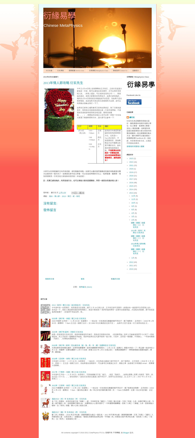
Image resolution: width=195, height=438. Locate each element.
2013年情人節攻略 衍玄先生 (138, 245)
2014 (131, 189)
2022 (131, 162)
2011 (131, 266)
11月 (133, 199)
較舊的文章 (115, 279)
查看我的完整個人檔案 (135, 146)
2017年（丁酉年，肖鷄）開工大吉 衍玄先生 (69, 372)
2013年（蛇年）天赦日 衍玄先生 (138, 232)
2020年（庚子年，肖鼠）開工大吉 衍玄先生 (69, 319)
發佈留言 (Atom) (85, 287)
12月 (133, 196)
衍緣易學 (59, 15)
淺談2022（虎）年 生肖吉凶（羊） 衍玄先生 (69, 399)
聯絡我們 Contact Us (120, 71)
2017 (131, 179)
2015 (131, 186)
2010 (131, 269)
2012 (131, 262)
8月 (133, 210)
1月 (133, 258)
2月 (133, 220)
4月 (133, 213)
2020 (131, 169)
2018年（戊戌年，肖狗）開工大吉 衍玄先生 (69, 359)
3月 (133, 216)
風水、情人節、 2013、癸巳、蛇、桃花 (64, 196)
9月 (133, 206)
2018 (131, 176)
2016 (131, 183)
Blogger (126, 433)
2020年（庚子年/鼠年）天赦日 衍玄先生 (67, 332)
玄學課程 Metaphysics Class (98, 71)
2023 (131, 158)
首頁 (82, 279)
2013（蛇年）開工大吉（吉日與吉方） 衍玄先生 (71, 305)
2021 (131, 165)
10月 (133, 203)
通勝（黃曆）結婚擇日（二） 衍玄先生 (138, 238)
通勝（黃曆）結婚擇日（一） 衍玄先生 (138, 251)
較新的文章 (49, 279)
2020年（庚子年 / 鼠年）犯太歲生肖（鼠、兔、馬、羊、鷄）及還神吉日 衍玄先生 (84, 345)
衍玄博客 (60, 71)
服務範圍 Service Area (76, 71)
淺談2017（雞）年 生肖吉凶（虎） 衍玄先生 (69, 412)
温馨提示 (135, 71)
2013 (131, 193)
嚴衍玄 (132, 117)
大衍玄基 (49, 71)
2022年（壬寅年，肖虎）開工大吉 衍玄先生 (69, 385)
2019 (131, 172)
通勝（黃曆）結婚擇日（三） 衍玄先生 (138, 225)
